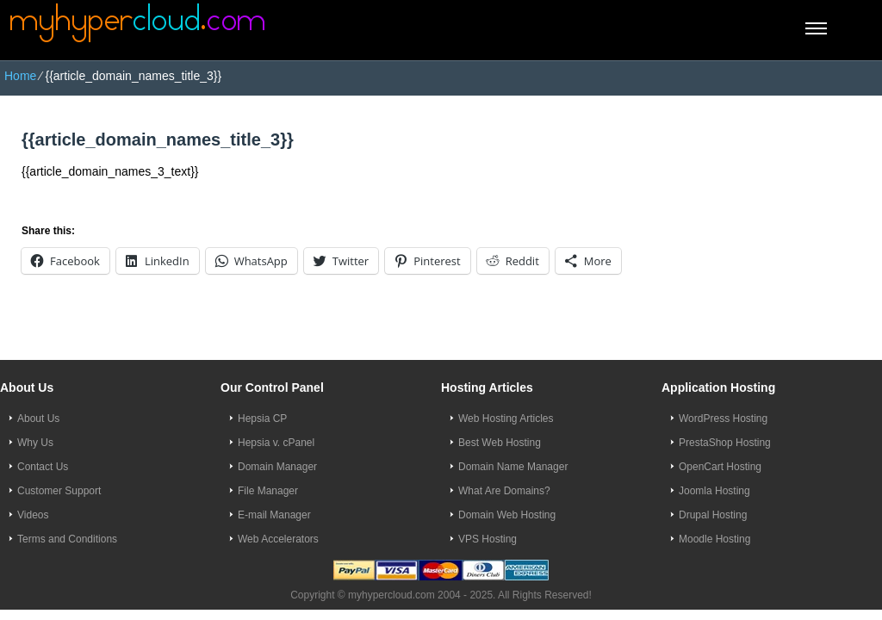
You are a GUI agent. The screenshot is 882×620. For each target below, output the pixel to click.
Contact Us (42, 467)
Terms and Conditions (67, 539)
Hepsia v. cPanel (276, 443)
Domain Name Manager (513, 467)
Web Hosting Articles (506, 418)
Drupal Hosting (713, 515)
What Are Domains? (504, 491)
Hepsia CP (262, 418)
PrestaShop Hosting (725, 443)
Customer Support (59, 491)
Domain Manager (277, 467)
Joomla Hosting (714, 491)
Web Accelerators (278, 539)
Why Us (35, 443)
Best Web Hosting (499, 443)
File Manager (268, 491)
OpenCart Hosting (720, 467)
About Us (38, 418)
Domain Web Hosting (507, 515)
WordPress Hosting (723, 418)
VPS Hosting (487, 539)
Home (20, 76)
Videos (32, 515)
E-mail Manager (274, 515)
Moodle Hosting (714, 539)
